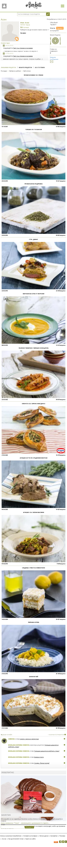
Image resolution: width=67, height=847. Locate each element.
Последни (4, 71)
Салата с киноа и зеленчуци (29, 739)
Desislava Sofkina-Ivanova (18, 745)
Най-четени (27, 71)
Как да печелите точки (15, 839)
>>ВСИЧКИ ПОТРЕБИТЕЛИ (56, 735)
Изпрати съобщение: (54, 59)
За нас (4, 839)
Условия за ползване (30, 836)
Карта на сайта (30, 839)
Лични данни (44, 836)
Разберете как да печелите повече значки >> (34, 30)
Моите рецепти (25, 67)
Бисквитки (54, 836)
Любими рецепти (8, 67)
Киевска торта (39, 757)
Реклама (62, 836)
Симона (11, 739)
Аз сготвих (40, 67)
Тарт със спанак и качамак (23, 48)
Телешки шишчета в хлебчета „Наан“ (46, 751)
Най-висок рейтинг (15, 71)
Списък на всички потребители (10, 836)
